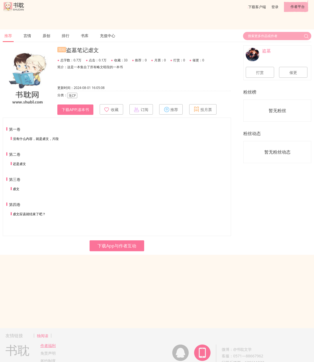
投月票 (203, 109)
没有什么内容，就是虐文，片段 (36, 138)
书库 (84, 35)
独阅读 (42, 335)
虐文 (16, 189)
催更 (293, 72)
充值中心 (107, 35)
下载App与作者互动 (116, 246)
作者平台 (298, 6)
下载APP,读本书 (75, 109)
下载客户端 (257, 6)
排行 (65, 35)
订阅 (141, 109)
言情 (27, 35)
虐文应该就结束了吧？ (29, 214)
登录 (275, 6)
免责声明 (48, 353)
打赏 (260, 72)
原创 (46, 35)
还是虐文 (19, 163)
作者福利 (48, 345)
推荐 (8, 35)
